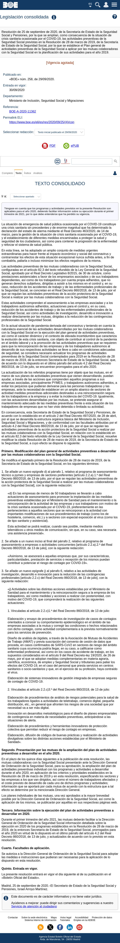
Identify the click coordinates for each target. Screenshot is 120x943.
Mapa (54, 917)
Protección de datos (102, 917)
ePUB (75, 145)
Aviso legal (65, 917)
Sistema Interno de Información (40, 920)
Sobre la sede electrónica (34, 917)
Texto (18, 173)
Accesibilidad (81, 917)
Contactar (13, 917)
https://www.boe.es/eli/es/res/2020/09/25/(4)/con (41, 122)
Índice (27, 173)
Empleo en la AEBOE (84, 920)
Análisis (37, 173)
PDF (53, 145)
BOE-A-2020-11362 (22, 111)
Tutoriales (65, 920)
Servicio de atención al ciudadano (34, 906)
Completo (7, 173)
